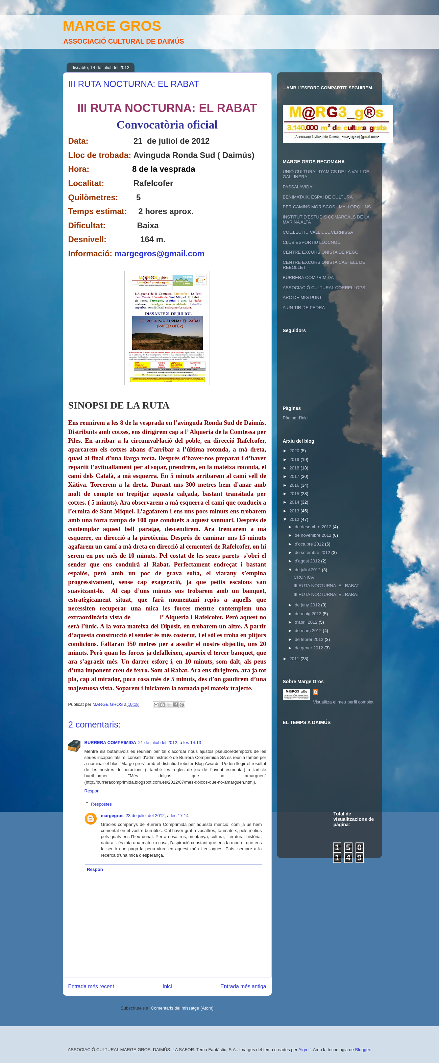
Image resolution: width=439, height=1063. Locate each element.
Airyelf (304, 1049)
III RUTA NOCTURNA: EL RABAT (326, 585)
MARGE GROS (112, 26)
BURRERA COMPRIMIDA (110, 742)
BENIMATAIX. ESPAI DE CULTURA (318, 197)
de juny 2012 (308, 604)
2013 (295, 510)
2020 (295, 450)
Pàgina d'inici (296, 417)
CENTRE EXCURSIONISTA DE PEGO (321, 252)
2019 (295, 459)
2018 (295, 467)
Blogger (362, 1049)
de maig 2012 (308, 613)
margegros (112, 815)
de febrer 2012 (309, 639)
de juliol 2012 (308, 569)
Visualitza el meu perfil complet (343, 701)
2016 (295, 485)
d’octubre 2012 (310, 544)
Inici (167, 986)
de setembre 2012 (313, 552)
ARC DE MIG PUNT (302, 297)
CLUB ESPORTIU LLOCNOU (312, 242)
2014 (295, 502)
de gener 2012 (309, 647)
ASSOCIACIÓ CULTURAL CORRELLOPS (324, 287)
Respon (92, 790)
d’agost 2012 (308, 560)
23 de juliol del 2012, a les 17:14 (157, 815)
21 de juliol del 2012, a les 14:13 (169, 742)
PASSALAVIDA (298, 186)
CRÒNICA (304, 577)
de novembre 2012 (314, 535)
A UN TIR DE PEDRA (304, 307)
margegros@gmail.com (159, 253)
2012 (295, 519)
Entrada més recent (91, 986)
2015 (295, 493)
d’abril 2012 (307, 622)
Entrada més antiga (243, 986)
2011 (295, 658)
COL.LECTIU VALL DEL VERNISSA (318, 232)
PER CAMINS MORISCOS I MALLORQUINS (327, 206)
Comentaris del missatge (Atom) (182, 1008)
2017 (295, 476)
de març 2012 (309, 630)
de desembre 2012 (314, 526)
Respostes (101, 803)
